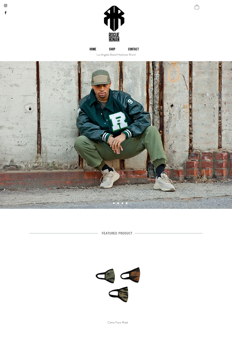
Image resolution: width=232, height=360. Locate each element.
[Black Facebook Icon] (6, 13)
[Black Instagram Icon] (6, 6)
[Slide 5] (122, 203)
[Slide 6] (118, 203)
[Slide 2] (126, 203)
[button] (197, 6)
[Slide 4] (114, 203)
